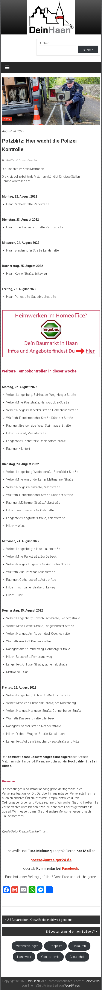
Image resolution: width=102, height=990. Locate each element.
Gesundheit (77, 957)
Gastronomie (50, 957)
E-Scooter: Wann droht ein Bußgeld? (70, 931)
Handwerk (24, 957)
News (7, 118)
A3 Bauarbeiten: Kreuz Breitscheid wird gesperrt (39, 920)
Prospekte (55, 946)
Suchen (44, 43)
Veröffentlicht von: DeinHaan (21, 160)
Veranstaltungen (27, 946)
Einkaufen (79, 946)
